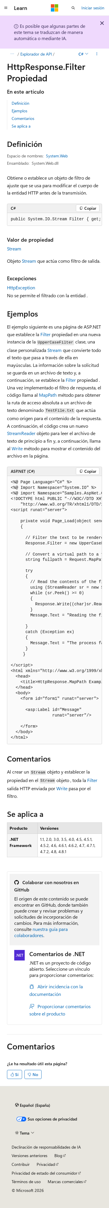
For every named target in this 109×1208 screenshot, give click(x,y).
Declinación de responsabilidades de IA (46, 1147)
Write (17, 448)
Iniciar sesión (92, 8)
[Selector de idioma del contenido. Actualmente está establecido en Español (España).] (33, 1105)
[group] (54, 219)
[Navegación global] (6, 8)
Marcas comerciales (65, 1181)
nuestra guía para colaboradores (41, 932)
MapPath (48, 395)
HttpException (21, 287)
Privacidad (46, 1164)
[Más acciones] (97, 54)
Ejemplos (19, 111)
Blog (58, 1155)
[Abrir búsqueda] (73, 8)
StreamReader (21, 433)
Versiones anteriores (29, 1155)
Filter (45, 334)
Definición (20, 103)
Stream (14, 248)
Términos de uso (26, 1181)
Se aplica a (21, 126)
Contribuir (21, 1164)
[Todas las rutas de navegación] (12, 54)
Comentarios (23, 118)
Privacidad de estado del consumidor (44, 1173)
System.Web (57, 156)
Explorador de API (36, 54)
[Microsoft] (54, 8)
